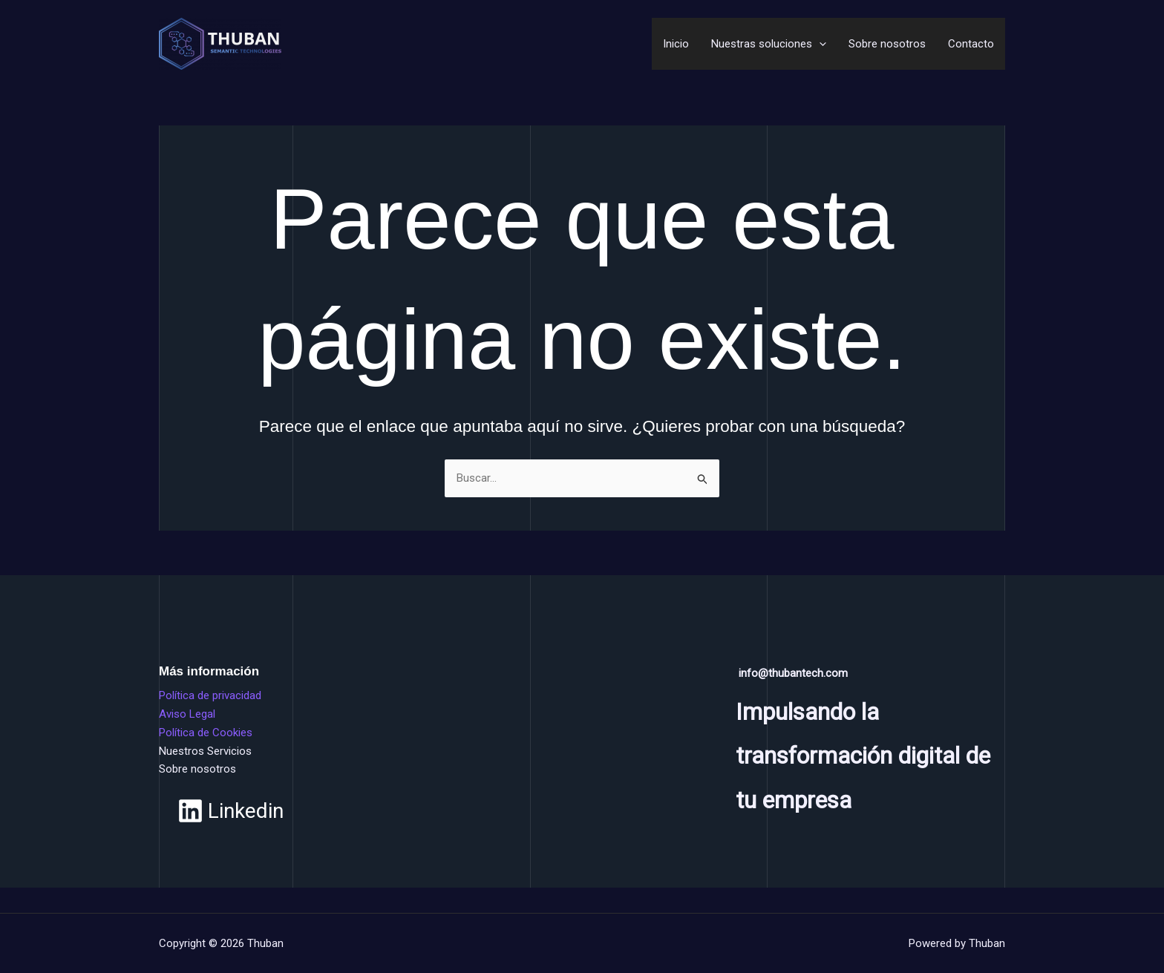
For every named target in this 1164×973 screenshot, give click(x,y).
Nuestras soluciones (768, 44)
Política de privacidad (210, 695)
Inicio (676, 43)
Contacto (971, 43)
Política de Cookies (205, 732)
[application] (819, 44)
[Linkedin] (230, 811)
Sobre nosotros (887, 43)
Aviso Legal (187, 714)
